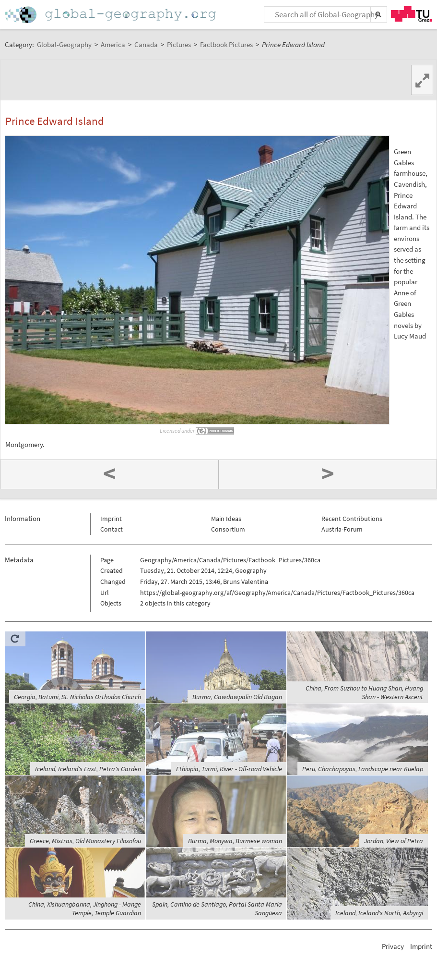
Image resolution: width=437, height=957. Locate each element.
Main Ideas (226, 518)
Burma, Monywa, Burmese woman (235, 840)
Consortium (228, 529)
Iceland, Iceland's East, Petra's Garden (88, 768)
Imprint (111, 518)
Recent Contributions (351, 518)
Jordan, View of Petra (393, 840)
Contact (111, 529)
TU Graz (411, 14)
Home (111, 14)
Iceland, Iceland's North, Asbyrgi (379, 913)
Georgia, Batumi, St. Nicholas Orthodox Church (77, 696)
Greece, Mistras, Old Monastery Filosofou (85, 840)
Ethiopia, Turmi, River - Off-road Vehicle (229, 768)
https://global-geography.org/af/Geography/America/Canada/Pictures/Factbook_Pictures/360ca (277, 592)
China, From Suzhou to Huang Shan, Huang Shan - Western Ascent (364, 692)
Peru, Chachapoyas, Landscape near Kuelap (362, 768)
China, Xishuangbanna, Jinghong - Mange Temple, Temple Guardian (84, 908)
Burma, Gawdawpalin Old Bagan (237, 696)
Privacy (393, 946)
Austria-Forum (342, 529)
